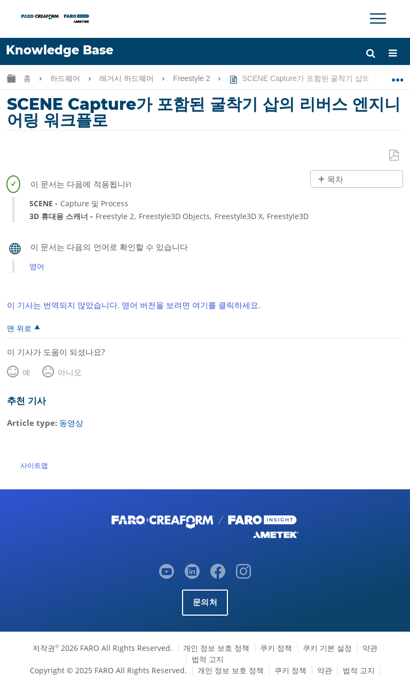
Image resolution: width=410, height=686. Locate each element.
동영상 (71, 422)
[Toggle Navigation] (378, 18)
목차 (335, 179)
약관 (369, 647)
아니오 (70, 372)
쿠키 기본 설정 (327, 647)
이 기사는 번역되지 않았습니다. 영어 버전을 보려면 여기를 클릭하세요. (134, 305)
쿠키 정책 (276, 647)
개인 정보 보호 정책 (216, 647)
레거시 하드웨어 (127, 78)
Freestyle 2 (192, 78)
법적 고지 (208, 658)
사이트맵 (34, 465)
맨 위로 (19, 328)
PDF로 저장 (395, 156)
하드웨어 (66, 78)
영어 (36, 266)
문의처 (205, 601)
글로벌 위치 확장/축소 (397, 76)
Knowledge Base (59, 50)
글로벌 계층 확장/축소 (11, 78)
